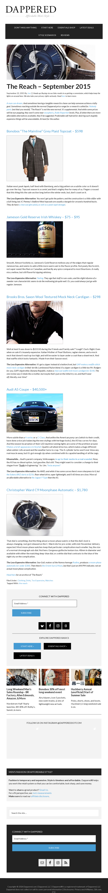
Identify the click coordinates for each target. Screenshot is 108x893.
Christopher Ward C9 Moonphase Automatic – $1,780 (47, 490)
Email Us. (44, 782)
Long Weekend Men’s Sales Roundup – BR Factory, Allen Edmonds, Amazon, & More (20, 694)
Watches (49, 580)
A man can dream (14, 103)
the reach (23, 583)
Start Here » (27, 646)
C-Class (41, 437)
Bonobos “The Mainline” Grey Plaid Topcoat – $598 (45, 131)
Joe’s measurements (42, 785)
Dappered (54, 12)
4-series (29, 437)
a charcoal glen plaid (28, 204)
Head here (11, 574)
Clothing (21, 580)
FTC (54, 884)
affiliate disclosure (40, 788)
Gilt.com (97, 882)
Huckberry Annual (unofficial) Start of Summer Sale (82, 692)
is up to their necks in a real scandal (73, 459)
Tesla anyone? (53, 465)
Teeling (40, 278)
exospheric (49, 112)
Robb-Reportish (62, 112)
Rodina (76, 562)
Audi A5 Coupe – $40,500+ (27, 389)
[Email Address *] (44, 603)
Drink (28, 580)
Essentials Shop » (57, 646)
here (63, 96)
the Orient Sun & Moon (52, 565)
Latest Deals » (27, 655)
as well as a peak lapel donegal (51, 204)
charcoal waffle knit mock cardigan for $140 (74, 370)
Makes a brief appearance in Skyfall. (24, 446)
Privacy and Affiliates (84, 882)
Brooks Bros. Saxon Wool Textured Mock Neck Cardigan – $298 (54, 297)
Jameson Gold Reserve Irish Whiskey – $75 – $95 (43, 217)
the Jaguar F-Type (39, 477)
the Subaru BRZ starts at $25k (20, 474)
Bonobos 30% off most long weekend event (52, 691)
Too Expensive (38, 580)
